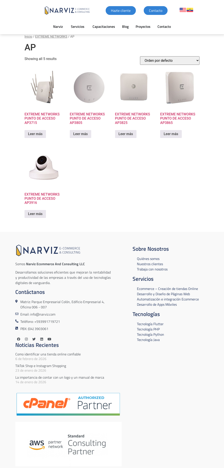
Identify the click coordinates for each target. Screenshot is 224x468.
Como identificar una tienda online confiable (48, 354)
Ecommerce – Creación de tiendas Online (167, 288)
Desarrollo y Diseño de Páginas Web (163, 294)
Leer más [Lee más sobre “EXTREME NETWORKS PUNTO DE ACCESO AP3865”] (171, 134)
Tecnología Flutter (150, 324)
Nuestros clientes (150, 264)
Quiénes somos (148, 258)
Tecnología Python (150, 334)
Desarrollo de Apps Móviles (157, 304)
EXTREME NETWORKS (51, 37)
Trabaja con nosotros (152, 269)
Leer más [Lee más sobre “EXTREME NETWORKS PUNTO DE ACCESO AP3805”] (80, 134)
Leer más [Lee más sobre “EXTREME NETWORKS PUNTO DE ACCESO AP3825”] (126, 134)
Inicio (28, 37)
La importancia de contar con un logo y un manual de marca (59, 377)
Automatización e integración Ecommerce (168, 299)
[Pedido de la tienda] (170, 60)
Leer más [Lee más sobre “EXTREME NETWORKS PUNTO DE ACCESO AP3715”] (35, 134)
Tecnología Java (148, 339)
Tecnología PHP (148, 329)
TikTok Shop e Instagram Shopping (40, 365)
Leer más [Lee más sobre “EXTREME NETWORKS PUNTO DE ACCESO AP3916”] (35, 214)
